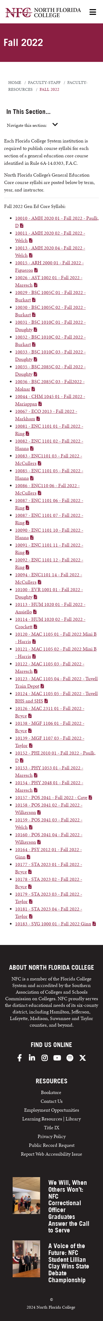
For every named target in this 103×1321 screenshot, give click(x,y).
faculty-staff (44, 83)
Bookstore (51, 1092)
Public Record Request (51, 1145)
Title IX (51, 1127)
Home (14, 83)
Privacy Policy (52, 1136)
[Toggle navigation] (55, 125)
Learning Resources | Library (51, 1118)
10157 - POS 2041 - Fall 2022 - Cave (51, 797)
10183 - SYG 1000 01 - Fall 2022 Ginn (53, 923)
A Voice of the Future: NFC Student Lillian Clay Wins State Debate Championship (68, 1263)
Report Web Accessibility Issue (51, 1153)
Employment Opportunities (51, 1109)
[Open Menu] (93, 12)
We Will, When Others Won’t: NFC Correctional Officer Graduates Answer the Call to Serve (68, 1206)
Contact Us (52, 1101)
